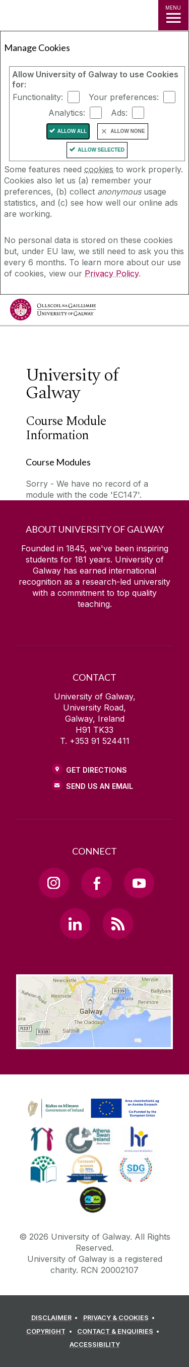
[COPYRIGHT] (50, 1331)
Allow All (72, 131)
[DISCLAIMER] (56, 1318)
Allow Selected (101, 150)
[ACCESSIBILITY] (95, 1344)
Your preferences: (124, 97)
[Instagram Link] (54, 883)
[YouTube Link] (139, 883)
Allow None (127, 131)
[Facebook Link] (96, 883)
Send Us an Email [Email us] (99, 786)
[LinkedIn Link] (75, 923)
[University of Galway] (53, 312)
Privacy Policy (112, 273)
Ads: (119, 113)
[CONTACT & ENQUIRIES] (120, 1331)
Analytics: (66, 113)
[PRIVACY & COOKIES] (120, 1318)
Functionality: (38, 97)
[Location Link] (94, 1041)
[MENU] (173, 15)
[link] (91, 1109)
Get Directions (96, 770)
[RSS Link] (118, 923)
